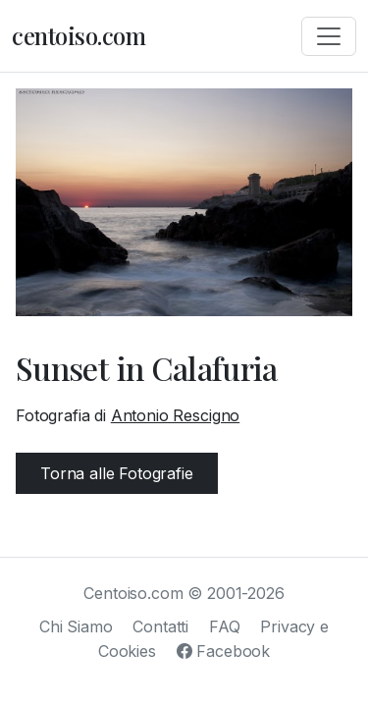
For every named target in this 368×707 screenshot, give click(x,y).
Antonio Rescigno (175, 415)
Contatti (160, 626)
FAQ (224, 626)
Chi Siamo (76, 626)
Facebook (223, 651)
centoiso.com (78, 35)
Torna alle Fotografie (116, 473)
